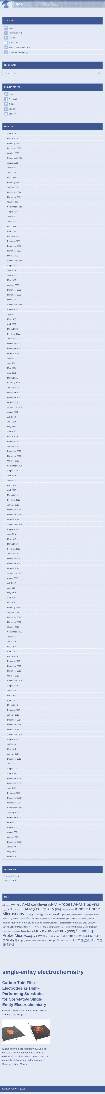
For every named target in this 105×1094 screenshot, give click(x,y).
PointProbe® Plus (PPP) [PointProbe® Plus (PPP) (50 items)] (58, 933)
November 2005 (14, 819)
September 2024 (14, 207)
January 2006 (13, 814)
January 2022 (13, 339)
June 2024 (11, 222)
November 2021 (14, 349)
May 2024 (11, 227)
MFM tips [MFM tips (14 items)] (38, 929)
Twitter (12, 104)
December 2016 (14, 618)
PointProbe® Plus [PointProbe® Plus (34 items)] (30, 933)
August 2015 (12, 687)
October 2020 (13, 403)
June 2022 (11, 315)
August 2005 (12, 829)
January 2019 (13, 506)
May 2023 (11, 281)
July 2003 (11, 849)
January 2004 (13, 839)
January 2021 (13, 388)
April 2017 (11, 599)
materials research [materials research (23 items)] (11, 924)
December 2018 (14, 511)
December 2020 (14, 393)
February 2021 (13, 383)
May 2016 (11, 648)
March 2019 (12, 496)
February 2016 (13, 662)
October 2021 (13, 354)
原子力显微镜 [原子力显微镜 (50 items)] (81, 942)
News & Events (15, 33)
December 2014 (14, 721)
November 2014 (14, 726)
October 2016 (13, 628)
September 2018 (14, 525)
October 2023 (13, 256)
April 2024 (11, 232)
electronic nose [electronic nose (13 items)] (76, 916)
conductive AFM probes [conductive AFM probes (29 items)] (57, 916)
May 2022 (11, 320)
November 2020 (14, 398)
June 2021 (11, 364)
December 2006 (14, 800)
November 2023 (14, 251)
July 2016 (11, 638)
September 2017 (14, 574)
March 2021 (12, 379)
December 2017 (14, 560)
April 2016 (11, 653)
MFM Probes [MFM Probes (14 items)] (29, 929)
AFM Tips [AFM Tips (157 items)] (82, 906)
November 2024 (14, 197)
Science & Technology (18, 52)
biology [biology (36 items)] (29, 916)
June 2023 (11, 276)
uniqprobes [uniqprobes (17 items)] (66, 943)
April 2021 (11, 374)
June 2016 (11, 643)
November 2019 (14, 457)
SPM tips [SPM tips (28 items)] (81, 938)
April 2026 (11, 134)
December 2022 (14, 290)
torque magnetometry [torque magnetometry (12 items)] (39, 943)
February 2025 (13, 183)
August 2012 (12, 770)
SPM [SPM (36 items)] (39, 938)
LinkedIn (12, 114)
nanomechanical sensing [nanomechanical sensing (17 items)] (59, 929)
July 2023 (11, 271)
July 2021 (11, 359)
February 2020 (13, 442)
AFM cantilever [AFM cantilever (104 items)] (34, 906)
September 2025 (14, 158)
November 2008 (14, 780)
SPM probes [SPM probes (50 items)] (66, 938)
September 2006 (14, 809)
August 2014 (12, 741)
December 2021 (14, 344)
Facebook (13, 99)
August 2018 (12, 530)
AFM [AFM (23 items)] (19, 907)
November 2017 (14, 565)
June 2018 (11, 535)
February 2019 (13, 501)
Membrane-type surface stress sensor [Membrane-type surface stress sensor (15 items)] (55, 925)
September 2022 (14, 305)
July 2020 (11, 418)
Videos (12, 38)
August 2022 (12, 310)
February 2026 (13, 143)
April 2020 (11, 432)
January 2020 (13, 447)
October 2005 (13, 824)
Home (11, 28)
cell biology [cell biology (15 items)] (38, 917)
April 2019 (11, 491)
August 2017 (12, 579)
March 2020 (12, 437)
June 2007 (11, 790)
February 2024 (13, 241)
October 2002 (13, 858)
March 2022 (12, 330)
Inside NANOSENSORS (19, 47)
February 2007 (13, 795)
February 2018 (13, 550)
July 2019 (11, 476)
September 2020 (14, 408)
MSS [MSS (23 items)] (45, 929)
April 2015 (11, 702)
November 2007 (14, 785)
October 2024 (13, 202)
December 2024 (14, 192)
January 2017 (13, 614)
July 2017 (11, 584)
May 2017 (11, 594)
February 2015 (13, 711)
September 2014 (14, 736)
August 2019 (12, 472)
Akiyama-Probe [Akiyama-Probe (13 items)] (68, 912)
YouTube (12, 109)
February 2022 (13, 334)
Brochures (13, 42)
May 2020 (11, 428)
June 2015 (11, 692)
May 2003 (11, 853)
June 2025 (11, 173)
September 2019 (14, 467)
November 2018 (14, 516)
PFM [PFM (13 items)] (73, 929)
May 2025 (11, 178)
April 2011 (11, 775)
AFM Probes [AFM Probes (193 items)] (60, 906)
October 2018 (13, 521)
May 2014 (11, 751)
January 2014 (13, 755)
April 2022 (11, 325)
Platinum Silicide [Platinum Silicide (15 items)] (82, 929)
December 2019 (14, 452)
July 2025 (11, 168)
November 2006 (14, 804)
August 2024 (12, 212)
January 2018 (13, 555)
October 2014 (13, 731)
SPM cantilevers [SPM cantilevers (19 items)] (50, 938)
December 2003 (14, 844)
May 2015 (11, 697)
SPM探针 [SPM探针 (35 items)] (11, 942)
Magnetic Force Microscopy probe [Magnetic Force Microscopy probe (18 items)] (78, 921)
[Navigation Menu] (98, 4)
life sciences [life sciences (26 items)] (32, 920)
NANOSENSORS (13, 1013)
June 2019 (11, 481)
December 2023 (14, 246)
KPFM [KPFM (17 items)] (22, 921)
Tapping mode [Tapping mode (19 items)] (24, 943)
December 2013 (14, 760)
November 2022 (14, 295)
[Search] (52, 73)
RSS (11, 94)
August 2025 (12, 163)
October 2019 (13, 462)
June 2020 (11, 423)
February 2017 (13, 609)
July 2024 (11, 217)
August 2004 (12, 834)
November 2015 (14, 672)
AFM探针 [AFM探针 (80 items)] (54, 911)
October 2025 (13, 153)
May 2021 (11, 369)
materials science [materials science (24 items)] (30, 924)
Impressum (10, 882)
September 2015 (14, 682)
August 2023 (12, 266)
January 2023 (13, 285)
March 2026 (12, 139)
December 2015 (14, 667)
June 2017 (11, 589)
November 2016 (14, 623)
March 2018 (12, 545)
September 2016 (14, 633)
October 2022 (13, 300)
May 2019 (11, 486)
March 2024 (12, 236)
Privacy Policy (11, 878)
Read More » (21, 1066)
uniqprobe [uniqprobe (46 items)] (54, 942)
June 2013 (11, 765)
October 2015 (13, 677)
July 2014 (11, 746)
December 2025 (14, 148)
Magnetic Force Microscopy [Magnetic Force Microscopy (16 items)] (51, 921)
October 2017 (13, 569)
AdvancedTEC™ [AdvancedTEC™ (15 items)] (9, 907)
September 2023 (14, 261)
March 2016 (12, 658)
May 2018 (11, 540)
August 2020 (12, 413)
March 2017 (12, 604)
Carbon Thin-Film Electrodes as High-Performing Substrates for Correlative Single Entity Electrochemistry (24, 996)
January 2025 (13, 187)
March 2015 (12, 706)
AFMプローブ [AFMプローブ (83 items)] (36, 911)
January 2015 (13, 716)
